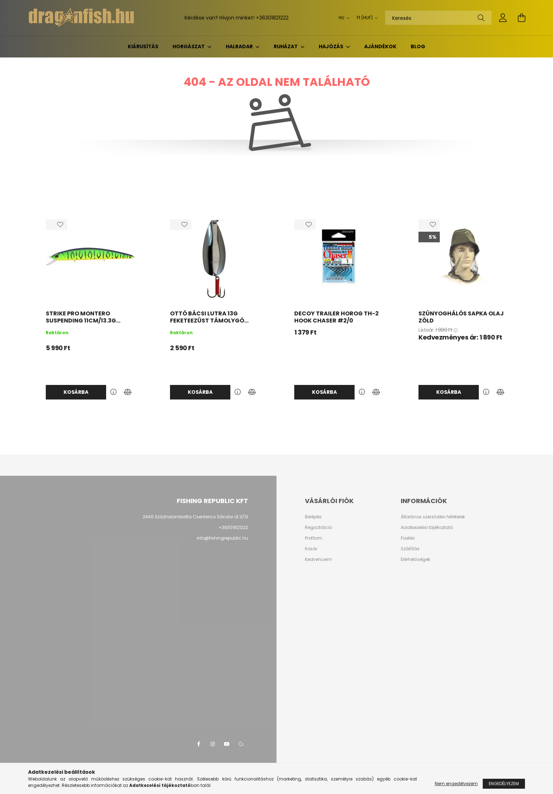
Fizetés (408, 538)
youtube (227, 744)
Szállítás (410, 548)
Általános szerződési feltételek (433, 516)
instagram (213, 744)
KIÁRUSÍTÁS (143, 46)
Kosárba (76, 392)
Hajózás (331, 46)
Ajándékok (380, 46)
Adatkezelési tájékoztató (427, 527)
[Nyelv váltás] (342, 18)
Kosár (311, 548)
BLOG (418, 46)
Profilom (313, 538)
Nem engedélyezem (456, 784)
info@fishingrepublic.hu (222, 538)
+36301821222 (272, 17)
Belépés (313, 516)
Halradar (240, 46)
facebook (198, 744)
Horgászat (189, 46)
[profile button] (503, 18)
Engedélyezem (504, 784)
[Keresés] (438, 18)
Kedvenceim (318, 559)
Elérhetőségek (415, 559)
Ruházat (286, 46)
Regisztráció (318, 527)
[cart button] (521, 18)
